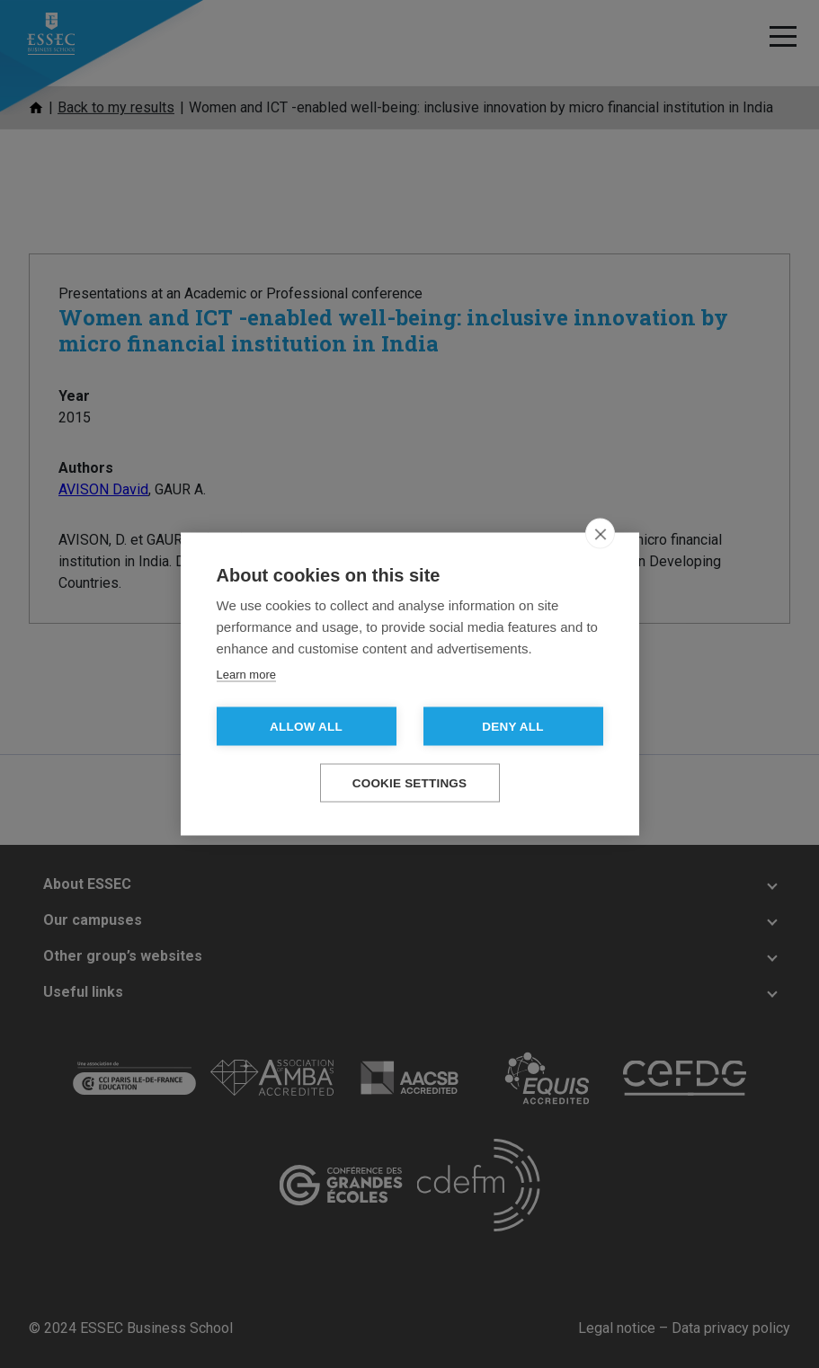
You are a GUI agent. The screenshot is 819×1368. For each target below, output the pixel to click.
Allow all (306, 726)
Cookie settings (409, 783)
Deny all (512, 726)
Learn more (246, 674)
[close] (600, 534)
